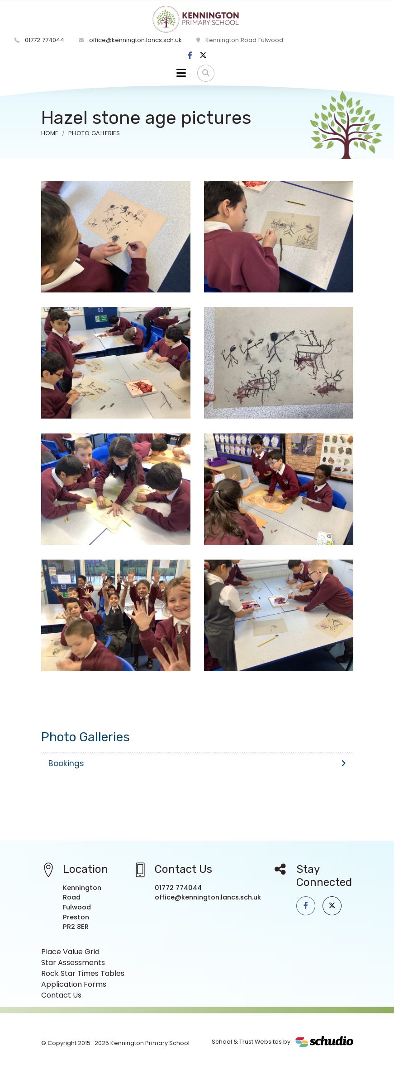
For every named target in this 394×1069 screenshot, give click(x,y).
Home (49, 133)
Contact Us (61, 995)
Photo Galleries (94, 133)
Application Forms (73, 984)
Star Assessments (73, 962)
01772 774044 (39, 40)
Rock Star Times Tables (82, 973)
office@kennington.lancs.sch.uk (130, 40)
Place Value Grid (70, 952)
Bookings (197, 763)
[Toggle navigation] (181, 73)
